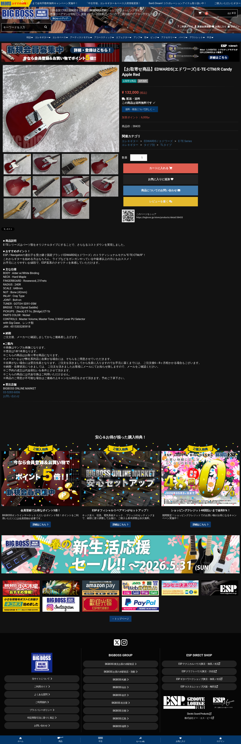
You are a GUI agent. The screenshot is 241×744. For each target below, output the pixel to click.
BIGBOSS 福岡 (119, 726)
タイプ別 (149, 145)
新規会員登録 (202, 26)
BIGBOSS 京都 (119, 710)
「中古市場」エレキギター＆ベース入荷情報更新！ (132, 3)
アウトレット (196, 37)
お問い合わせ (11, 396)
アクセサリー (168, 37)
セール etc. (140, 740)
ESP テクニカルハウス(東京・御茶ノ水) (199, 663)
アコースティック (103, 37)
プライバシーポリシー (41, 710)
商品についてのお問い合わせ (160, 190)
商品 (60, 739)
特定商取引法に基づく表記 (40, 717)
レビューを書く (160, 201)
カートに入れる (160, 168)
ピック (153, 37)
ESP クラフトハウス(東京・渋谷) (199, 671)
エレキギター (41, 37)
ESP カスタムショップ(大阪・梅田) (199, 686)
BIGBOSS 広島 (119, 718)
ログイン (233, 26)
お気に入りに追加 (160, 179)
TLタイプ (166, 145)
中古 (209, 37)
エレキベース (59, 37)
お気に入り (219, 26)
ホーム (20, 740)
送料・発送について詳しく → (140, 109)
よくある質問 (40, 694)
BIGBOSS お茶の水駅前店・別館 (119, 671)
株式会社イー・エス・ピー (199, 718)
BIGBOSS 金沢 (119, 695)
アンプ (137, 37)
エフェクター (122, 37)
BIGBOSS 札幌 (119, 679)
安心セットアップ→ (60, 18)
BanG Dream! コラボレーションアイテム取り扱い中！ (197, 3)
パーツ (182, 37)
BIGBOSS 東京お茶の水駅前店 (119, 664)
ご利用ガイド (185, 26)
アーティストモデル (80, 37)
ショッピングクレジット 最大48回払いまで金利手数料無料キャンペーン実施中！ (53, 3)
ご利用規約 (40, 702)
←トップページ (120, 618)
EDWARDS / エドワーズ (158, 141)
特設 (29, 37)
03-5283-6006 (11, 392)
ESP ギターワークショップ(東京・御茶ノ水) (199, 679)
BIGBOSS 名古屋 (119, 702)
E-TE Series (185, 141)
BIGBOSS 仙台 (119, 687)
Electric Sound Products (199, 713)
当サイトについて (41, 678)
